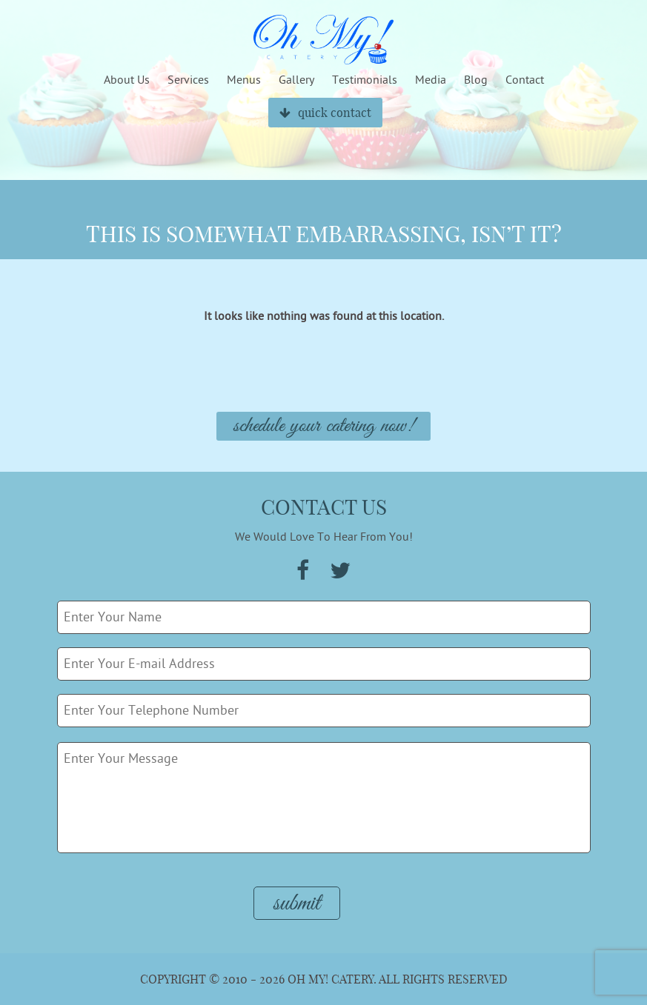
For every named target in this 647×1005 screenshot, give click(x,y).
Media (430, 80)
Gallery (296, 80)
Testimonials (364, 80)
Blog (476, 80)
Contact (524, 80)
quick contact (325, 112)
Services (188, 80)
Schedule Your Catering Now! (323, 426)
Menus (244, 80)
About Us (127, 80)
